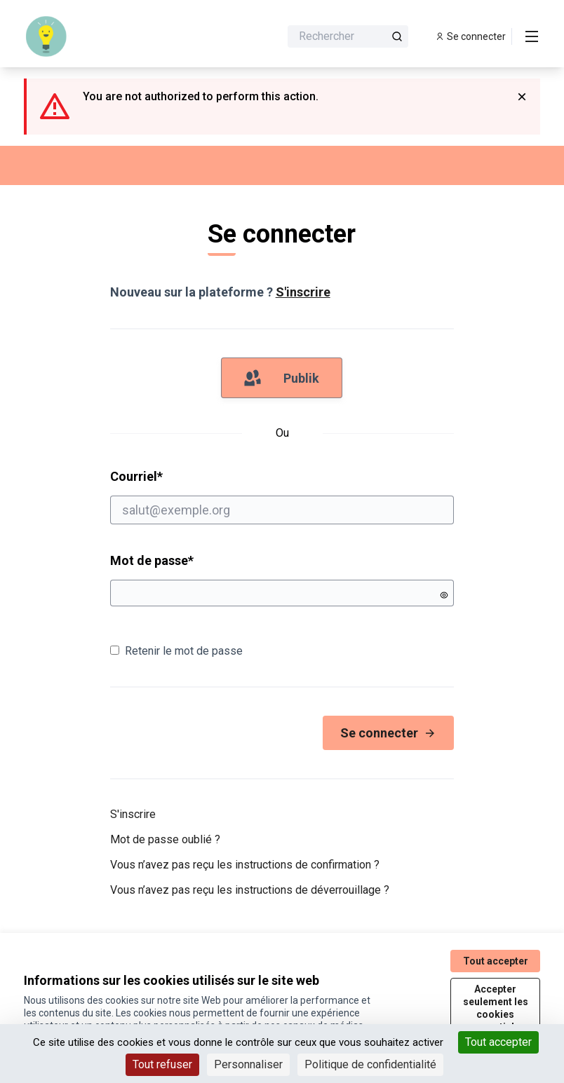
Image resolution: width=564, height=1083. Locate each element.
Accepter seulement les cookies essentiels (495, 1008)
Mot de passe (152, 560)
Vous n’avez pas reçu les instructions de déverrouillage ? (249, 890)
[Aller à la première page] (117, 36)
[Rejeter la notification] (522, 97)
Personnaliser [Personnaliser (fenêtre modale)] (248, 1064)
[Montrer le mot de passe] (444, 595)
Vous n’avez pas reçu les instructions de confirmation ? (245, 864)
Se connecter (388, 733)
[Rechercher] (348, 36)
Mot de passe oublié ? (165, 839)
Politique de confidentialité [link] (370, 1064)
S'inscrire (303, 292)
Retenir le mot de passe (176, 651)
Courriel (282, 496)
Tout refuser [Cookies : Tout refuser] (162, 1064)
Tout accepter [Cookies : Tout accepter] (498, 1042)
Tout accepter (495, 961)
